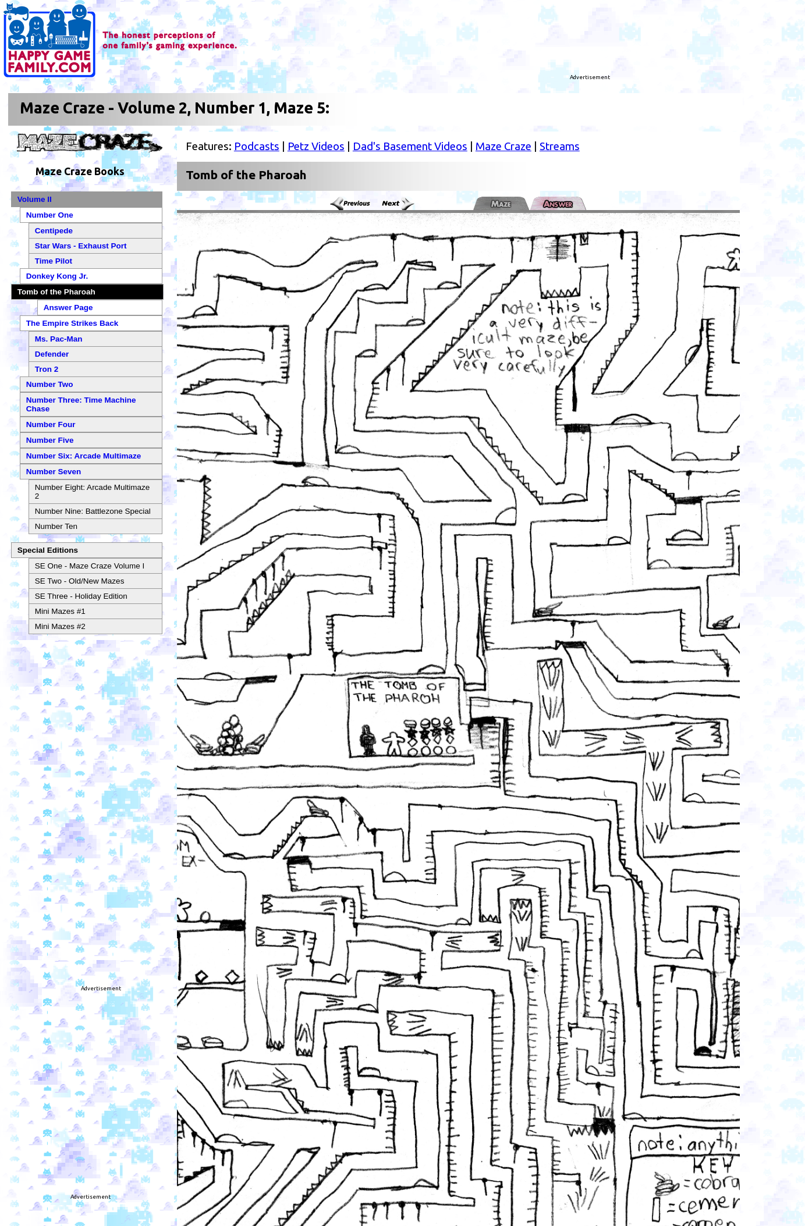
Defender (52, 354)
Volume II (34, 199)
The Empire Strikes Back (72, 323)
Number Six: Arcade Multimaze (83, 456)
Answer (559, 204)
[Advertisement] (470, 44)
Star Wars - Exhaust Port (81, 245)
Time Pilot (53, 261)
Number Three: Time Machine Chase (81, 404)
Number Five (50, 440)
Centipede (54, 230)
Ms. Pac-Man (59, 339)
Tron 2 (47, 369)
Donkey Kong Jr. (57, 276)
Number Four (51, 424)
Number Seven (53, 471)
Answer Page (68, 307)
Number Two (49, 384)
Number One (49, 215)
